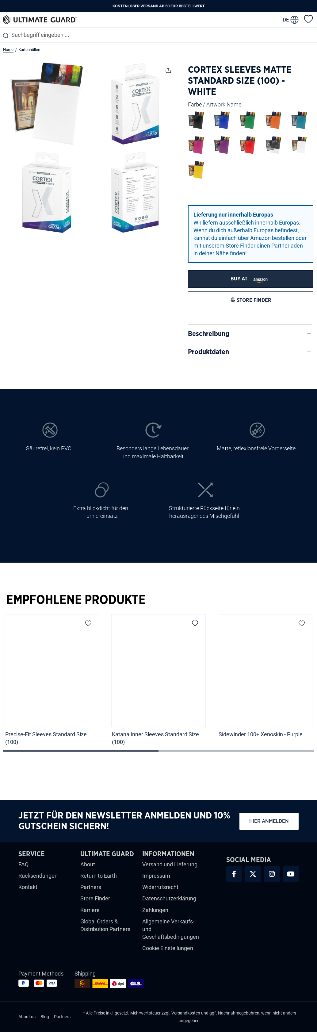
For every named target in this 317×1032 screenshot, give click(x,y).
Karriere (90, 910)
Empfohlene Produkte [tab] (76, 600)
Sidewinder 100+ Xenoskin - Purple (261, 734)
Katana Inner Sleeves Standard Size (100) (155, 738)
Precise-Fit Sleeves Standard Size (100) (46, 738)
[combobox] (150, 35)
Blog (44, 1016)
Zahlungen (155, 910)
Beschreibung (208, 333)
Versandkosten (185, 1013)
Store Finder (95, 898)
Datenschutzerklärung (169, 898)
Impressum (156, 875)
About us (27, 1016)
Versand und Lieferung (169, 864)
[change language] (291, 19)
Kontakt (27, 887)
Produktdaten (208, 351)
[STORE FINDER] (250, 279)
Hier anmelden (269, 821)
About (87, 864)
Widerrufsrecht (160, 887)
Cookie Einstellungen (167, 948)
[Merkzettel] (308, 19)
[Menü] (309, 35)
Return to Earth (98, 875)
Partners (90, 887)
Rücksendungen (38, 875)
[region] (158, 682)
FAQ (23, 864)
